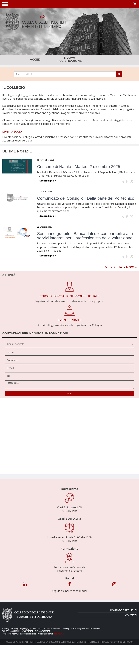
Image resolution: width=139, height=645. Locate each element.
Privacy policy (109, 642)
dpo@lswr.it (58, 634)
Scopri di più (48, 181)
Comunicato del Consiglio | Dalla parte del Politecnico (85, 198)
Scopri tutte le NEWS (121, 267)
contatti (131, 615)
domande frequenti (123, 610)
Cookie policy (125, 642)
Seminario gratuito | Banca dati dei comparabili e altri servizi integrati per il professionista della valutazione (85, 235)
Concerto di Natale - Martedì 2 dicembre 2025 (78, 166)
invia (69, 393)
